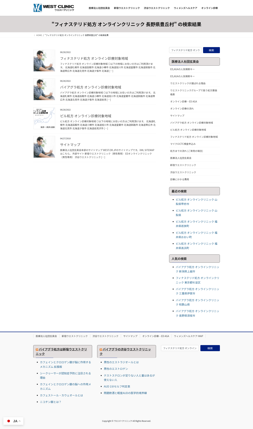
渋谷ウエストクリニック (183, 172)
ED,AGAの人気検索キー (182, 69)
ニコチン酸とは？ (51, 402)
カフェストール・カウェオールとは (61, 395)
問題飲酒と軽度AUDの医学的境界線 (125, 393)
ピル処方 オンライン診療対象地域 (85, 115)
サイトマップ (70, 144)
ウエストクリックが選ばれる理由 (188, 83)
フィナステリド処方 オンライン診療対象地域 (94, 58)
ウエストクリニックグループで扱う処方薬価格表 (193, 92)
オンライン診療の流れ (182, 108)
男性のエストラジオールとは (121, 362)
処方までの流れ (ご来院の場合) (186, 151)
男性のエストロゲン (116, 369)
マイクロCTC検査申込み (183, 143)
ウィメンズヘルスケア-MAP (188, 336)
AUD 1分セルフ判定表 (117, 386)
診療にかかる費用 (179, 179)
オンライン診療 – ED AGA (183, 101)
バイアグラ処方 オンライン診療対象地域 (90, 87)
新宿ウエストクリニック (183, 165)
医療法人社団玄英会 (180, 158)
